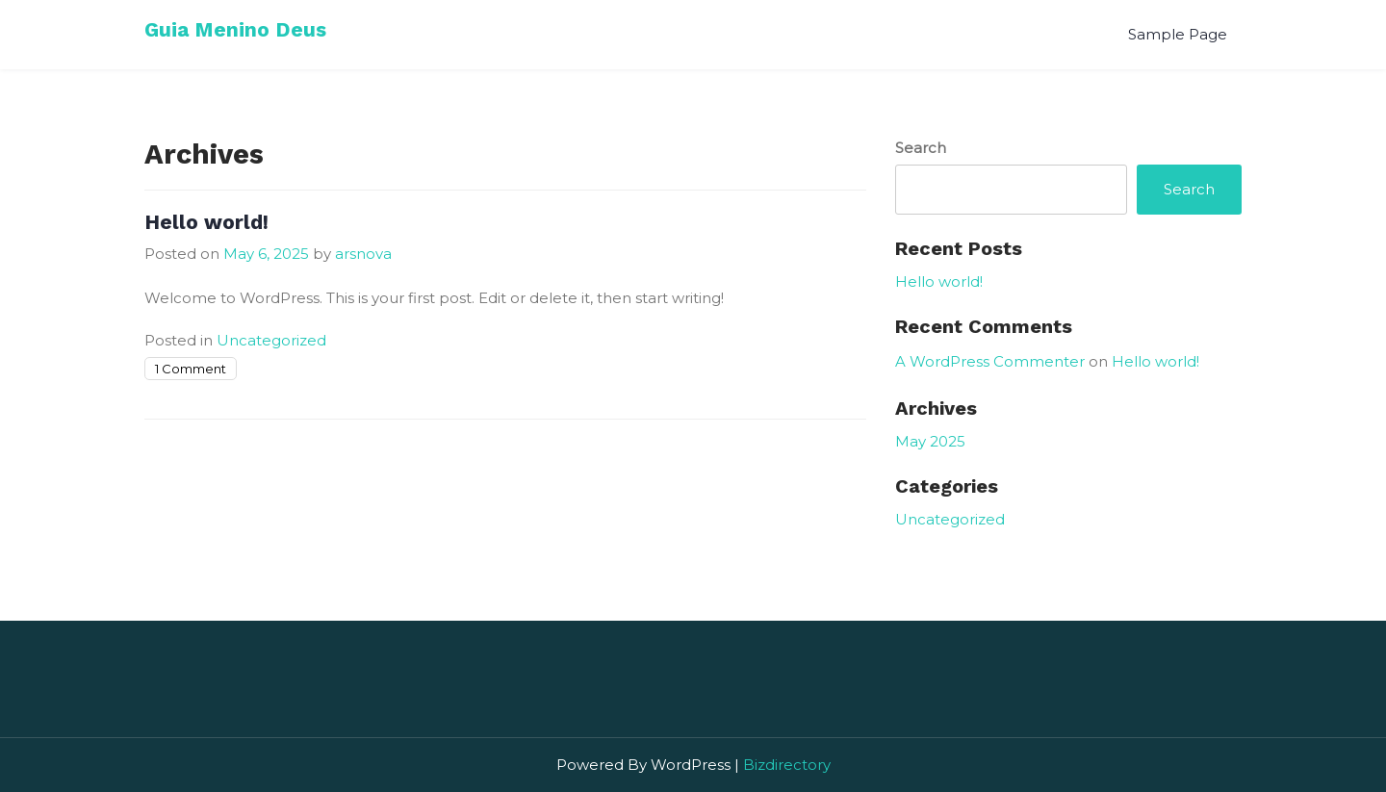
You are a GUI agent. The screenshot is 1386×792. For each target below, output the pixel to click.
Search (920, 148)
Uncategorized (271, 340)
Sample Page (1177, 34)
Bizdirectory (787, 764)
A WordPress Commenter (990, 361)
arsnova (363, 253)
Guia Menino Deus (235, 29)
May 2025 (930, 441)
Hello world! (206, 222)
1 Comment (190, 368)
